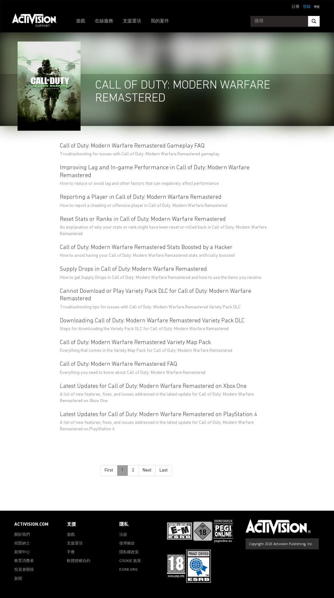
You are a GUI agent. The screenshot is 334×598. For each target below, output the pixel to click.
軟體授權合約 (78, 561)
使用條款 (127, 543)
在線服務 (104, 21)
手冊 (71, 552)
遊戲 (80, 21)
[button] (317, 6)
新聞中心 (22, 552)
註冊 (296, 7)
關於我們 (22, 535)
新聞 (18, 579)
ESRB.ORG (128, 570)
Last (164, 470)
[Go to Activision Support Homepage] (37, 21)
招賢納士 (22, 543)
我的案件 (160, 21)
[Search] (314, 21)
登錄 (307, 7)
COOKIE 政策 (130, 561)
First (109, 470)
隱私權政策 (129, 552)
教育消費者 (24, 561)
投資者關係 (24, 570)
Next (147, 470)
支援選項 (132, 21)
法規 (123, 535)
